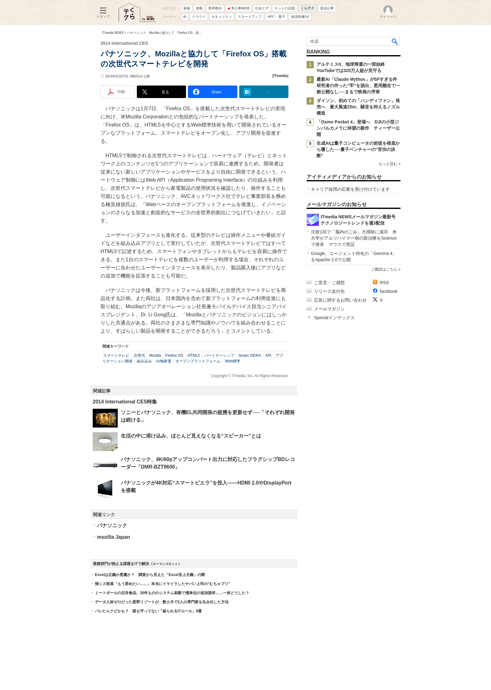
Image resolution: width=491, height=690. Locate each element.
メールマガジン (329, 308)
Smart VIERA (250, 355)
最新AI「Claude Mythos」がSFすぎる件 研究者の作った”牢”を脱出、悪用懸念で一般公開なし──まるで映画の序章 (359, 85)
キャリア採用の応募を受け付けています (350, 189)
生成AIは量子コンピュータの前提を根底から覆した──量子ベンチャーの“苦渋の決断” (358, 149)
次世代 (139, 355)
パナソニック (112, 525)
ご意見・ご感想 (329, 282)
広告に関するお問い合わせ (340, 300)
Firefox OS (174, 355)
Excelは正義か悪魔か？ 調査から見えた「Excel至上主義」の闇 (150, 575)
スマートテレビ (116, 355)
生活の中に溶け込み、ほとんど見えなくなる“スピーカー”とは (191, 435)
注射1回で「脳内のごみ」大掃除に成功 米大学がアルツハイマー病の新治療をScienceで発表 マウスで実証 (354, 238)
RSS (384, 282)
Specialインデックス (334, 317)
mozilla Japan (113, 537)
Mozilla (155, 355)
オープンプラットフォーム (197, 361)
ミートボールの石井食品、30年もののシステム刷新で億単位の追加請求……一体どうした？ (172, 593)
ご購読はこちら (384, 269)
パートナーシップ (219, 355)
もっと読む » (390, 164)
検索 (395, 41)
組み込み (144, 361)
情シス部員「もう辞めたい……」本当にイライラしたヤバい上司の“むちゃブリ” (162, 584)
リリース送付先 (329, 291)
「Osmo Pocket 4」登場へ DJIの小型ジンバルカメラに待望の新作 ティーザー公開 (358, 128)
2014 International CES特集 (125, 401)
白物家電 (163, 361)
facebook (389, 291)
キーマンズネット (165, 564)
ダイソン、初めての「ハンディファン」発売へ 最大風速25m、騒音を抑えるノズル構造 (358, 107)
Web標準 (232, 361)
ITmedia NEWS (113, 32)
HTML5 (194, 355)
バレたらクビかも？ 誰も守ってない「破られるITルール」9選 (148, 611)
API (268, 355)
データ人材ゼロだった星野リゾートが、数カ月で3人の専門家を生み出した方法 (162, 602)
